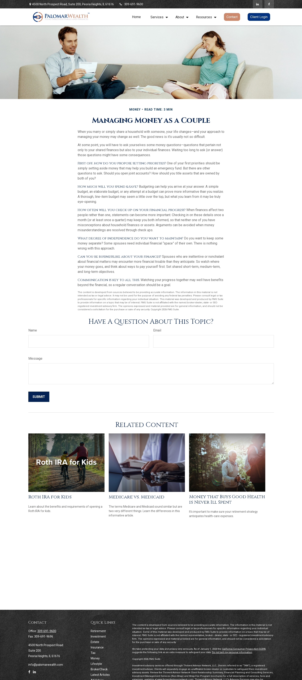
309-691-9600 (131, 4)
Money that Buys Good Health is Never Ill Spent (227, 499)
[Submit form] (38, 397)
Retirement (98, 631)
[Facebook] (269, 4)
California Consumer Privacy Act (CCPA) (244, 649)
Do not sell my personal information (232, 652)
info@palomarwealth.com (45, 664)
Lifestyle (96, 663)
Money (95, 658)
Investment (98, 636)
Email (157, 330)
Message (35, 358)
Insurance (97, 647)
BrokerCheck (99, 669)
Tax (93, 653)
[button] (136, 17)
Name (32, 330)
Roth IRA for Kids (50, 497)
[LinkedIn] (257, 4)
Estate (95, 642)
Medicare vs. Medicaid (136, 497)
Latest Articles (100, 674)
